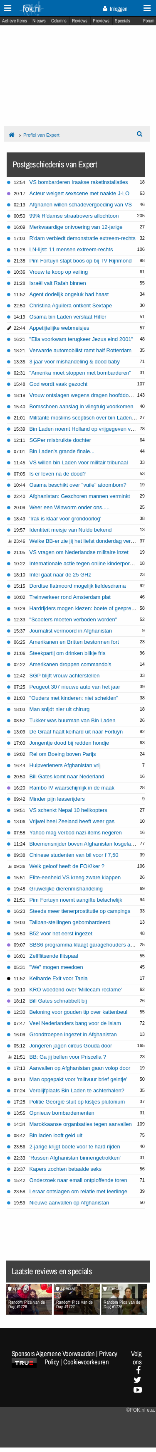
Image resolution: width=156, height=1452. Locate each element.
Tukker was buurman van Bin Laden (73, 720)
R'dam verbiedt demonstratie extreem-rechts (83, 238)
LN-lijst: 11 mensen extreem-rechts (71, 249)
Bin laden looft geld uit (56, 1135)
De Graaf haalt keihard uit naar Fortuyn (76, 731)
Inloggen (115, 8)
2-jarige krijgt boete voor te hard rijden (75, 1146)
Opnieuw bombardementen (62, 1113)
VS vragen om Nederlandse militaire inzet (79, 552)
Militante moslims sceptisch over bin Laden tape (87, 418)
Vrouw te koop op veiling (59, 272)
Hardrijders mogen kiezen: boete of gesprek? (83, 608)
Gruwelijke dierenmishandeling (66, 888)
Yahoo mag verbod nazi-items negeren (76, 832)
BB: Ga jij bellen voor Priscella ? (68, 1057)
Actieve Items (14, 20)
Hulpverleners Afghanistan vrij (65, 765)
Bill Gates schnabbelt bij (58, 1001)
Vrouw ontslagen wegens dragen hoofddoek (82, 395)
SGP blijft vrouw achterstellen (65, 675)
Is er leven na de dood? (58, 474)
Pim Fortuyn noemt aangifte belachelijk (76, 900)
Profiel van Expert (41, 134)
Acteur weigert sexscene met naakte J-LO (79, 193)
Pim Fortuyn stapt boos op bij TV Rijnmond (81, 261)
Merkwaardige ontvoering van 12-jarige (76, 227)
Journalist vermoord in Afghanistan (71, 631)
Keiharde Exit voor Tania (59, 978)
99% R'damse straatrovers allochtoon (74, 216)
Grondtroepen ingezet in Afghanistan (73, 1034)
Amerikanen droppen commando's (70, 664)
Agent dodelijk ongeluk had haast (69, 294)
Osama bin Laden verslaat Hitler (68, 317)
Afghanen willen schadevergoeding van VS (81, 204)
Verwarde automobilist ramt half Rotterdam (81, 350)
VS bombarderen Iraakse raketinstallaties (79, 182)
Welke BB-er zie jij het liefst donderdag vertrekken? (91, 541)
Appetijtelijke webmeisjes (59, 328)
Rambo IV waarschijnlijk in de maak (72, 788)
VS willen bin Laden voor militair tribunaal (79, 462)
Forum (148, 20)
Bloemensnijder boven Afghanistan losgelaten (84, 844)
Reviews (79, 20)
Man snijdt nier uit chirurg (60, 709)
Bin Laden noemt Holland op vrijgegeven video (85, 429)
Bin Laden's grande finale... (62, 451)
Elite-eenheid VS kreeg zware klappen (75, 877)
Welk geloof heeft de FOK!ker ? (67, 866)
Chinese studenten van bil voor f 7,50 (74, 855)
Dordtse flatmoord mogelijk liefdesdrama (78, 586)
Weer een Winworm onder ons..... (70, 507)
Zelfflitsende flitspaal (54, 956)
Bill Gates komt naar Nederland (67, 776)
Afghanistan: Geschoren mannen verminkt (80, 496)
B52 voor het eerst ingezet (61, 933)
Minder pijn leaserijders (57, 799)
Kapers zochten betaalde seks (66, 1169)
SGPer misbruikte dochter (60, 440)
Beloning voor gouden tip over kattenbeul (78, 1012)
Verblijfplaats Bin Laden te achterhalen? (77, 1090)
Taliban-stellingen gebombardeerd (70, 922)
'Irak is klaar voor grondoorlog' (66, 518)
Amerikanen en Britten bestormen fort (74, 642)
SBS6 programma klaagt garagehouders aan (83, 945)
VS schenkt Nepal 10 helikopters (68, 810)
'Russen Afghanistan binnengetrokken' (75, 1158)
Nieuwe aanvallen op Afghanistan (69, 1202)
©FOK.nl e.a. (140, 1410)
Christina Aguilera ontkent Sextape (71, 305)
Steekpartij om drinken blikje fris (68, 653)
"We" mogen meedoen (56, 967)
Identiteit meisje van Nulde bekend (71, 530)
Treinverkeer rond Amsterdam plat (70, 597)
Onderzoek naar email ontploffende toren (78, 1180)
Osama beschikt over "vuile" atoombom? (78, 485)
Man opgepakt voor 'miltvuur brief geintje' (78, 1079)
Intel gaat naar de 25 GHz (60, 574)
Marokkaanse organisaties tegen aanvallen (81, 1124)
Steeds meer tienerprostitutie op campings (80, 911)
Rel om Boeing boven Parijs (63, 754)
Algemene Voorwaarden (65, 1353)
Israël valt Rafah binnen (58, 283)
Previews (101, 20)
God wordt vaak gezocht (59, 384)
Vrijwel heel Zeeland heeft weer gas (72, 821)
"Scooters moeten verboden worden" (73, 619)
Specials (122, 20)
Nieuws (39, 20)
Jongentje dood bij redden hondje (69, 743)
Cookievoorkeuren (86, 1361)
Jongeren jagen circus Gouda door (71, 1045)
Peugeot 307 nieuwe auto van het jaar (75, 687)
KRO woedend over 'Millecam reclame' (76, 989)
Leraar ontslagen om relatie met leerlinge (78, 1191)
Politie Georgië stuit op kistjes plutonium (77, 1102)
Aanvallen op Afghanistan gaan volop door (80, 1068)
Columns (59, 20)
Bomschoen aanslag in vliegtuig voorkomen (82, 406)
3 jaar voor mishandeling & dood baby (75, 361)
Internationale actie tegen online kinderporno (83, 563)
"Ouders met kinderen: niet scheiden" (74, 698)
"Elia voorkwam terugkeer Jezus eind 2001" (82, 339)
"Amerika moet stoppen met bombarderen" (80, 373)
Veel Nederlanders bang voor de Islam (75, 1023)
